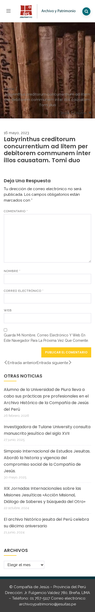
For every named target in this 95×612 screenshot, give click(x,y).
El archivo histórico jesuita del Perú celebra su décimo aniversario (46, 522)
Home (9, 89)
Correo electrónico (24, 291)
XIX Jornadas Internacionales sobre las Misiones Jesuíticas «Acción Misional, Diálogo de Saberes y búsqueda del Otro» (44, 495)
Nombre (12, 271)
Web (8, 310)
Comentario (16, 211)
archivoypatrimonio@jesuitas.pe (47, 604)
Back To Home (74, 113)
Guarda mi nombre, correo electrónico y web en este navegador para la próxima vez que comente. (46, 338)
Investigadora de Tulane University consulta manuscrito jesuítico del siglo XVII (47, 430)
